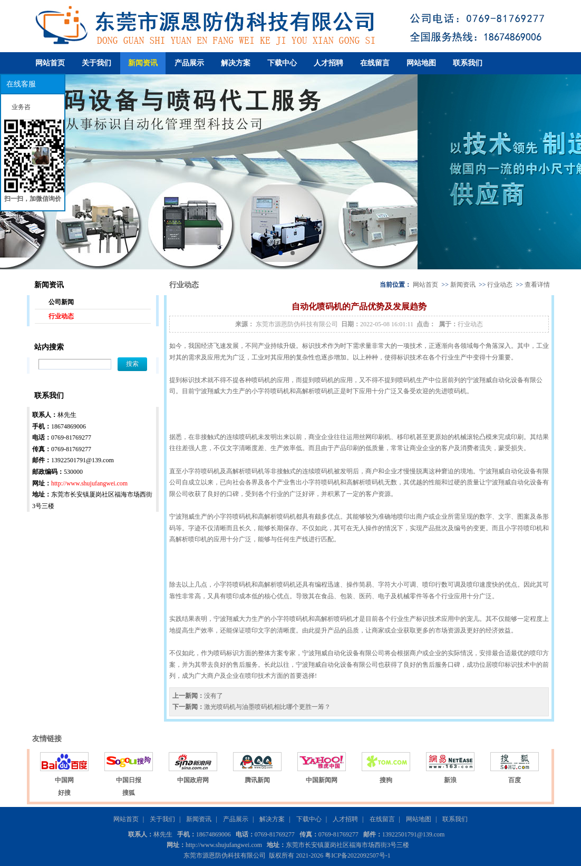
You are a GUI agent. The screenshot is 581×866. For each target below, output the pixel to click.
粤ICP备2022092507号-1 (358, 855)
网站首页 (50, 63)
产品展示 (189, 63)
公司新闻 (61, 302)
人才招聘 (328, 63)
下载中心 (282, 63)
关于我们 (96, 63)
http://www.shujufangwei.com (89, 483)
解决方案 (235, 63)
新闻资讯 (143, 63)
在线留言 (375, 63)
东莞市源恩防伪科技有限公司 (297, 324)
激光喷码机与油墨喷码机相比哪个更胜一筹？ (267, 707)
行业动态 (61, 316)
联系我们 (467, 63)
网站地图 (421, 63)
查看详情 (537, 284)
